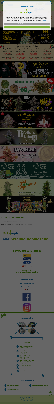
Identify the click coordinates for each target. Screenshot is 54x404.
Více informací (44, 20)
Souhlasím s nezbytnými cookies (27, 23)
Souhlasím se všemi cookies (27, 27)
